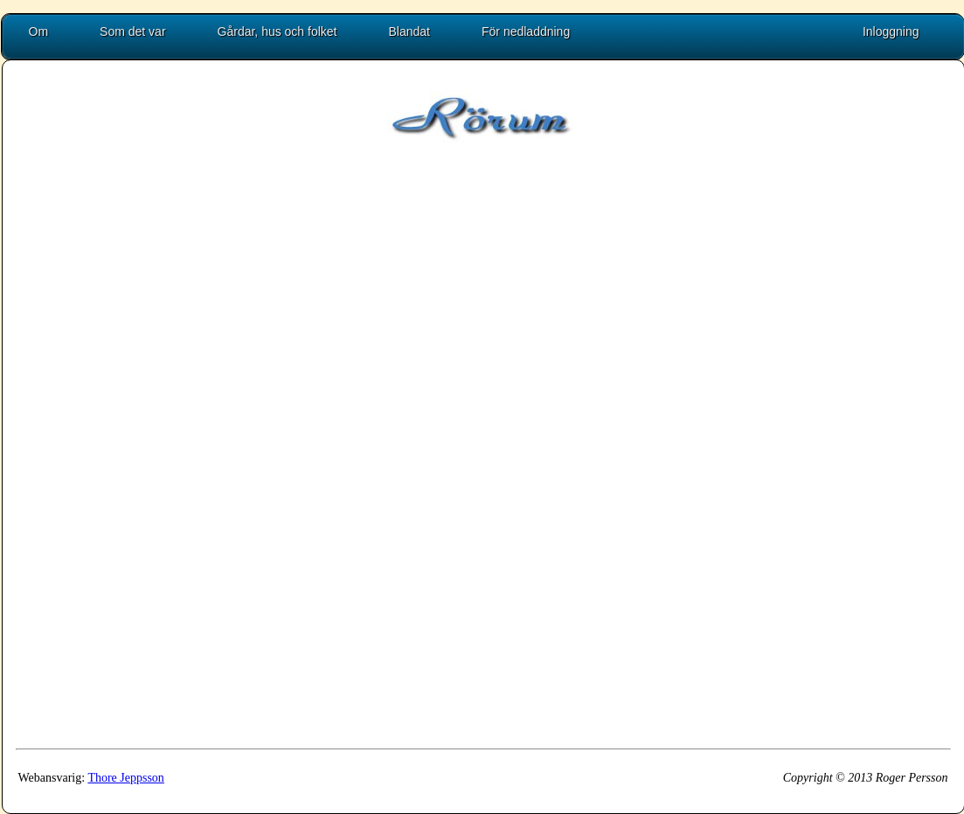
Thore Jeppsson (125, 777)
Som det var (132, 31)
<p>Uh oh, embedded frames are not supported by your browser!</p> (483, 463)
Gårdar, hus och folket (277, 31)
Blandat (409, 31)
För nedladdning (526, 31)
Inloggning (891, 31)
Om (39, 31)
